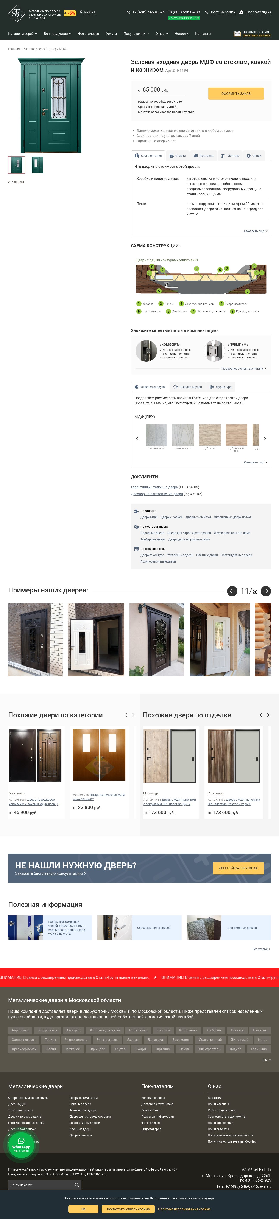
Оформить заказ (236, 94)
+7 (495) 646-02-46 (148, 12)
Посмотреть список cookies (128, 1209)
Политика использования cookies (184, 1209)
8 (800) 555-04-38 (185, 12)
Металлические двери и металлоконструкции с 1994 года (45, 14)
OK (83, 1209)
